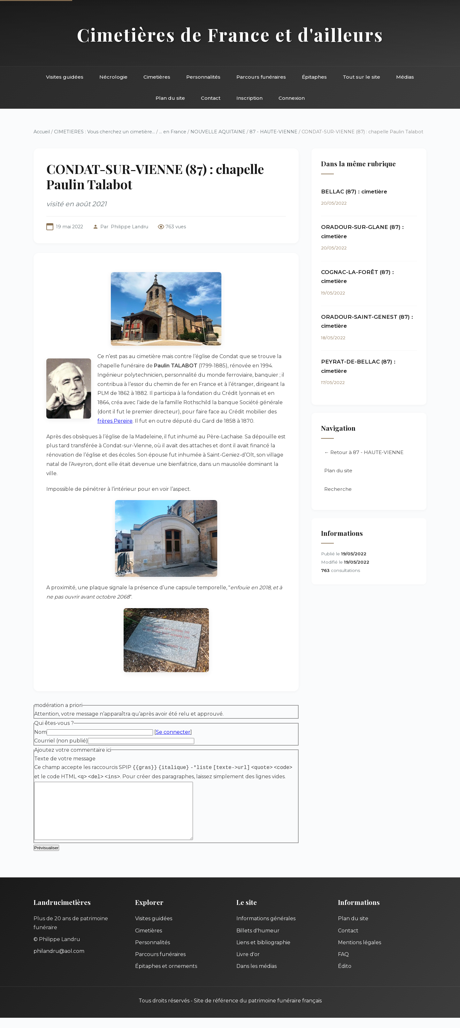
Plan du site (170, 98)
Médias (405, 77)
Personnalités (203, 77)
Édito (344, 976)
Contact (210, 98)
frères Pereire (115, 421)
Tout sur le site (361, 77)
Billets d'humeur (258, 941)
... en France (172, 132)
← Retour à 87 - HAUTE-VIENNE (363, 452)
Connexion (292, 98)
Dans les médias (256, 976)
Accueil (42, 132)
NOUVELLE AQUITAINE (217, 132)
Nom (40, 732)
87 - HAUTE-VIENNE (273, 132)
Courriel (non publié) (61, 741)
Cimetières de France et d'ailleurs (230, 34)
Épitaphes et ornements (166, 976)
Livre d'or (248, 964)
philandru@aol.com (59, 961)
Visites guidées (64, 77)
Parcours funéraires (261, 77)
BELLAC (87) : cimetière (354, 191)
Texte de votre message (65, 759)
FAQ (343, 964)
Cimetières (156, 77)
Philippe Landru (129, 227)
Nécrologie (113, 77)
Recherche (338, 489)
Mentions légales (359, 953)
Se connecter (173, 732)
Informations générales (265, 929)
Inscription (249, 98)
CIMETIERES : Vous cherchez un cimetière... (104, 132)
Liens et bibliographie (263, 953)
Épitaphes (314, 77)
